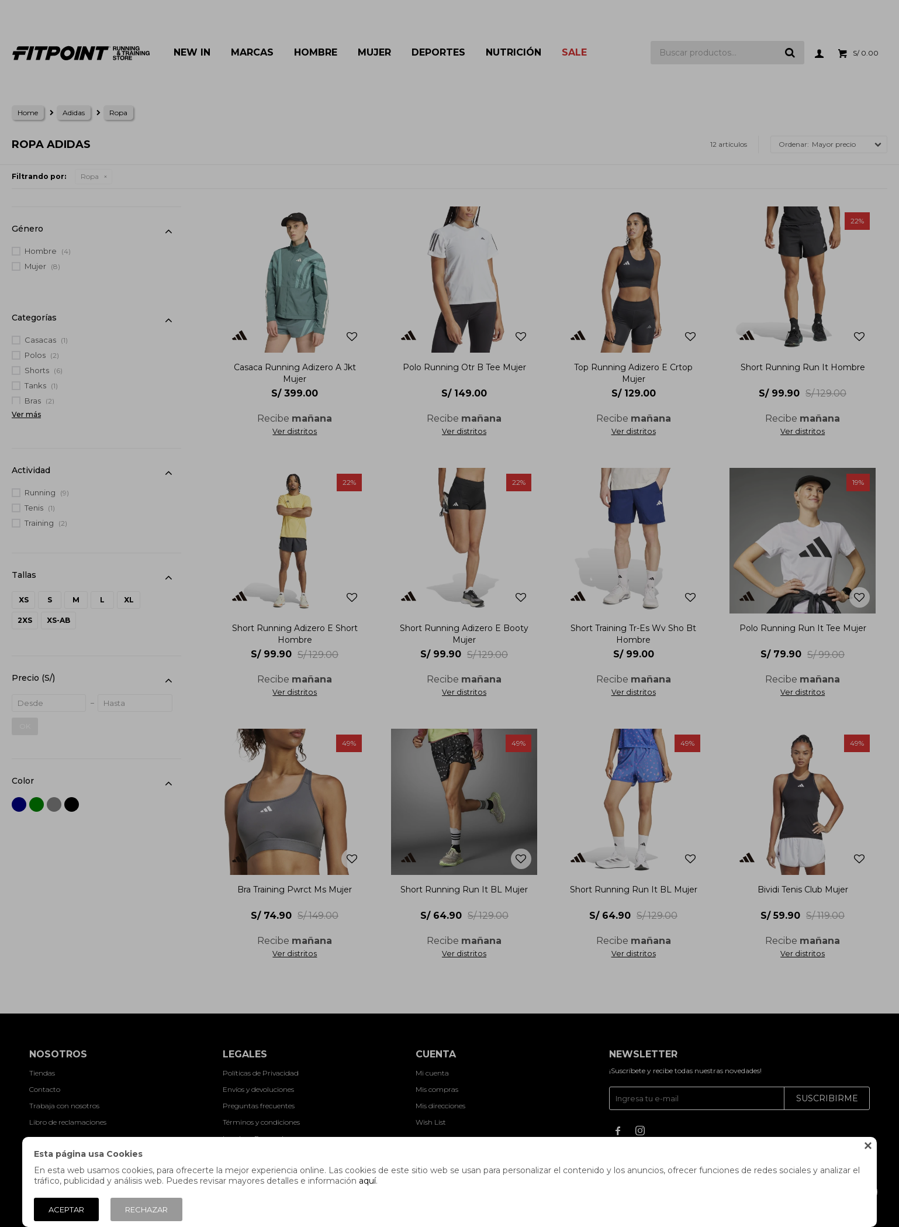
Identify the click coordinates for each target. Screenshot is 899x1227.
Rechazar (146, 1209)
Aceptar (66, 1209)
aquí (367, 1181)
